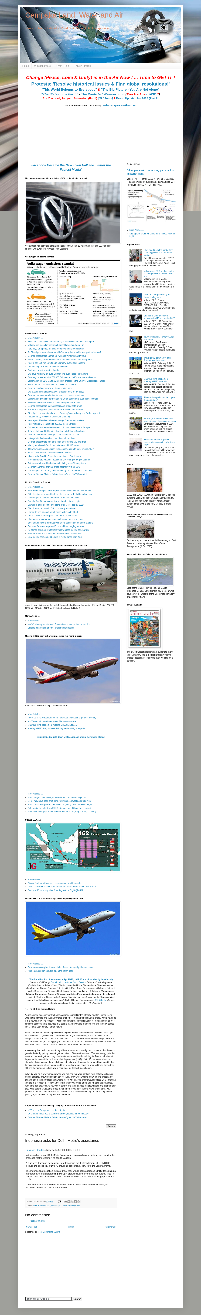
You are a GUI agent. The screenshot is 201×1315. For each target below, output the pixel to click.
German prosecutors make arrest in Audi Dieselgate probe (55, 406)
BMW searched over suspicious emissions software (52, 384)
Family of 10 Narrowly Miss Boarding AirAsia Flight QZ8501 (55, 890)
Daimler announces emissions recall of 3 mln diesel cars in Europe (59, 427)
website (107, 105)
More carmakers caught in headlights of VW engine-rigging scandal (59, 460)
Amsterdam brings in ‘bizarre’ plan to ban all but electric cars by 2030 (60, 490)
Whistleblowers (42, 65)
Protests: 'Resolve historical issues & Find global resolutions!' (100, 84)
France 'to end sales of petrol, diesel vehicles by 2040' (53, 512)
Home (25, 65)
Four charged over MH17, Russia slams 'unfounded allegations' (57, 797)
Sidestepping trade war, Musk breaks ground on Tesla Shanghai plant (60, 494)
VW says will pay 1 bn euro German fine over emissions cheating (58, 374)
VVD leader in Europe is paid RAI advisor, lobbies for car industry (58, 1114)
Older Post (110, 1227)
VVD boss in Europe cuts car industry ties (47, 1110)
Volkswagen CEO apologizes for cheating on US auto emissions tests (60, 470)
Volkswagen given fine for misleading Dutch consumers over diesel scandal (63, 399)
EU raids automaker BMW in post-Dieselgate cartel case (54, 402)
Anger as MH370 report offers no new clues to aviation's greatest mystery (62, 718)
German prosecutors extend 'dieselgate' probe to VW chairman (57, 442)
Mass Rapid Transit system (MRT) (65, 1206)
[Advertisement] (47, 1261)
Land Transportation (41, 1206)
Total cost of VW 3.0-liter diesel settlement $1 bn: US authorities (57, 431)
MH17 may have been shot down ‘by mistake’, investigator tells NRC (60, 801)
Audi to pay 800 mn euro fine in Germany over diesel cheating (57, 363)
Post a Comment (37, 1221)
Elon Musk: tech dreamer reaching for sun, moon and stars (55, 519)
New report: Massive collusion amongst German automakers (56, 420)
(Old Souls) (105, 98)
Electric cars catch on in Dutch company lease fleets (52, 508)
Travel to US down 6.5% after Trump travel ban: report (157, 359)
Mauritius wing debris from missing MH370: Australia (52, 725)
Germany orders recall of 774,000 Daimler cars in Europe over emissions (62, 377)
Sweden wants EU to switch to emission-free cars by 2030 (55, 533)
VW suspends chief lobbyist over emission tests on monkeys (56, 392)
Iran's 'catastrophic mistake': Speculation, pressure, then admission (59, 624)
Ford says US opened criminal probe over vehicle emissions (56, 349)
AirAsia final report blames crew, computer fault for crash (54, 883)
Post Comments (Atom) (49, 1232)
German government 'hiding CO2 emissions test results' (54, 434)
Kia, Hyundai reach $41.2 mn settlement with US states (53, 445)
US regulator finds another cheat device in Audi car (51, 438)
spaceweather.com (124, 105)
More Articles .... (35, 338)
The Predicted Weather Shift (102, 94)
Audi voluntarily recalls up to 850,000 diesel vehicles (52, 424)
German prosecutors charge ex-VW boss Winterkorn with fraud (57, 356)
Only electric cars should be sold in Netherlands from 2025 (55, 537)
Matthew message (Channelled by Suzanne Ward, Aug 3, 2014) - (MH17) (62, 811)
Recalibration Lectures (61, 982)
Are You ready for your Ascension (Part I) (70, 98)
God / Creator (79, 982)
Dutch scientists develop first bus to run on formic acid (53, 515)
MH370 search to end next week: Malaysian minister (52, 721)
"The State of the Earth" (59, 94)
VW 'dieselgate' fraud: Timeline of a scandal (48, 366)
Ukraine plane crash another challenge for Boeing (51, 628)
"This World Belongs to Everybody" (69, 89)
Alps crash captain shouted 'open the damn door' (50, 971)
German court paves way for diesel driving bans (50, 388)
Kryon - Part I (63, 65)
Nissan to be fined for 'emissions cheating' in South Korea (54, 456)
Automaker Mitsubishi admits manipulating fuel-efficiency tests (57, 463)
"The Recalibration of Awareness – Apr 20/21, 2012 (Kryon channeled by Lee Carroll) (71, 979)
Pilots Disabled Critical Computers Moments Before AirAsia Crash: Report (62, 886)
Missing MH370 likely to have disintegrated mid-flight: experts (56, 728)
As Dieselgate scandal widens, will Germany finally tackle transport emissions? (64, 352)
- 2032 (143, 94)
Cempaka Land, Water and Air (74, 15)
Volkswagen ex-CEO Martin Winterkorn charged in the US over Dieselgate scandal (66, 381)
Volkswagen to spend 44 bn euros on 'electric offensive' (53, 497)
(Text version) (95, 1003)
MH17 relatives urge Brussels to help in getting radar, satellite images (60, 804)
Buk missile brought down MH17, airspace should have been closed (71, 737)
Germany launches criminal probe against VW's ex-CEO (54, 467)
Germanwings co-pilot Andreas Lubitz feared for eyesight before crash (60, 967)
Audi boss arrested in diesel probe (44, 370)
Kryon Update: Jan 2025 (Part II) (137, 98)
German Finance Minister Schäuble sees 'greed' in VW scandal (57, 474)
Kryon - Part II (83, 65)
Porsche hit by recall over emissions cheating (49, 417)
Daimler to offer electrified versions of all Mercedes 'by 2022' (56, 505)
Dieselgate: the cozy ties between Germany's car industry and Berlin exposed (64, 413)
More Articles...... (137, 230)
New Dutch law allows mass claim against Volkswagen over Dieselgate (61, 341)
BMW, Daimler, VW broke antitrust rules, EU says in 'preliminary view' (60, 359)
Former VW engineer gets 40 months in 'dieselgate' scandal (55, 409)
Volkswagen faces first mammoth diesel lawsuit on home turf (56, 345)
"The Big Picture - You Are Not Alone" (130, 89)
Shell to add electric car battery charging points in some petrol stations (60, 523)
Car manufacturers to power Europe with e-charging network (56, 526)
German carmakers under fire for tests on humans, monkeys (56, 395)
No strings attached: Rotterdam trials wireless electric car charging (59, 530)
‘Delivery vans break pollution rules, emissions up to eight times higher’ (61, 449)
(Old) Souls (100, 1000)
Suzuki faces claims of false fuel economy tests (50, 452)
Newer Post (31, 1227)
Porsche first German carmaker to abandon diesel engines (55, 501)
